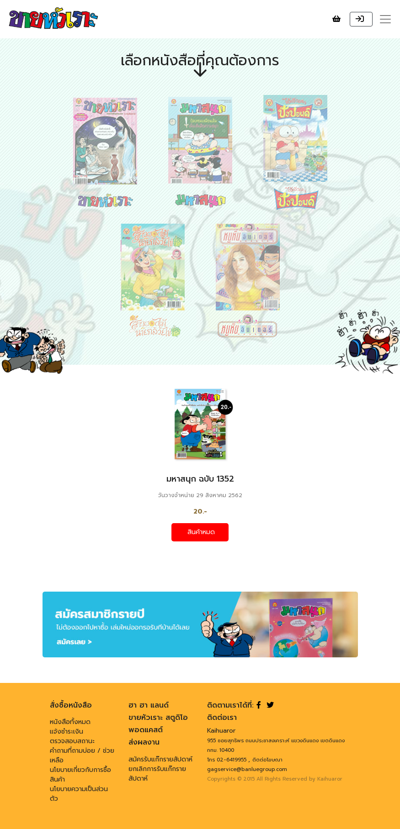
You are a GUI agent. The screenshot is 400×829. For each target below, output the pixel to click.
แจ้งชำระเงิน (66, 731)
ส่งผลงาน (144, 742)
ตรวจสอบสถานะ (72, 741)
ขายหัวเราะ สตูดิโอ (158, 717)
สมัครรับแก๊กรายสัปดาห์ (160, 759)
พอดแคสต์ (145, 729)
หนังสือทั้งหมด (70, 722)
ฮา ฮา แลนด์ (148, 705)
